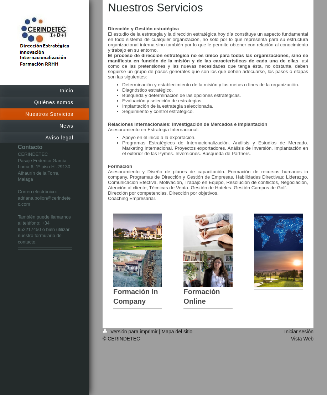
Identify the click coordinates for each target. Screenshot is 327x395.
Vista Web (302, 339)
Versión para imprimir (131, 331)
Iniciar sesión (298, 331)
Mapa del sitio (177, 331)
